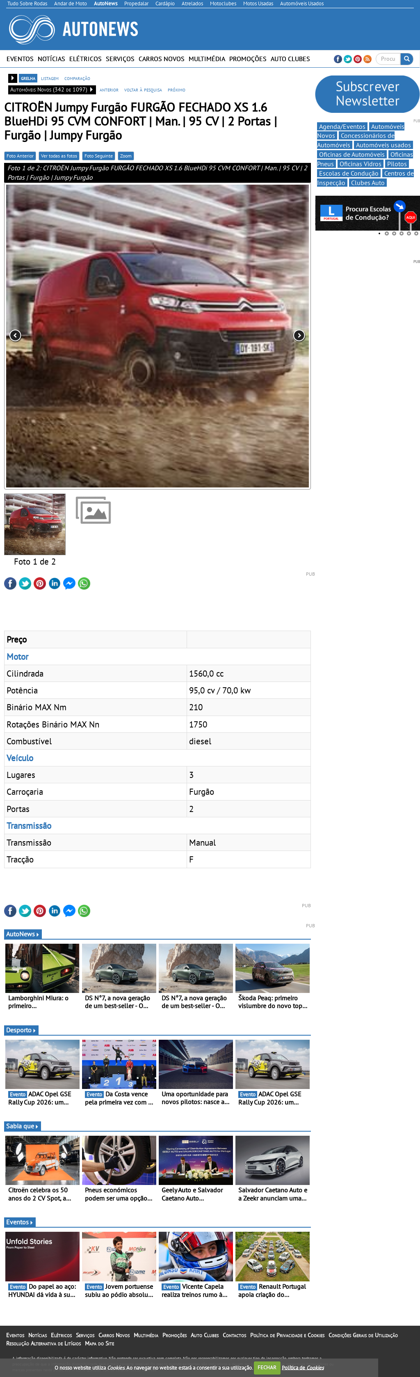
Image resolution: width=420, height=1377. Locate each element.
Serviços (120, 59)
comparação (77, 78)
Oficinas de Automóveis (352, 154)
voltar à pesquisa (143, 89)
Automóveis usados (383, 145)
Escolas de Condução (349, 173)
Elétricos (85, 59)
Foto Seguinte (98, 156)
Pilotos (397, 164)
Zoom (126, 156)
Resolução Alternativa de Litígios (43, 1343)
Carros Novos (162, 59)
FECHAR (267, 1367)
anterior (109, 89)
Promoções (248, 59)
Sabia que (22, 1126)
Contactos (234, 1335)
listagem (50, 78)
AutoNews (23, 934)
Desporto (21, 1030)
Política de (303, 1367)
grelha (28, 78)
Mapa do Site (99, 1343)
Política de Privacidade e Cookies (287, 1335)
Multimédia (207, 59)
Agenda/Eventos (342, 126)
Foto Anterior (20, 156)
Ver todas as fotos (59, 156)
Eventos (20, 59)
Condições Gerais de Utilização (363, 1335)
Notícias (51, 59)
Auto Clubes (290, 59)
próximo (176, 89)
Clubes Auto (368, 182)
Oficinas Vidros (360, 164)
